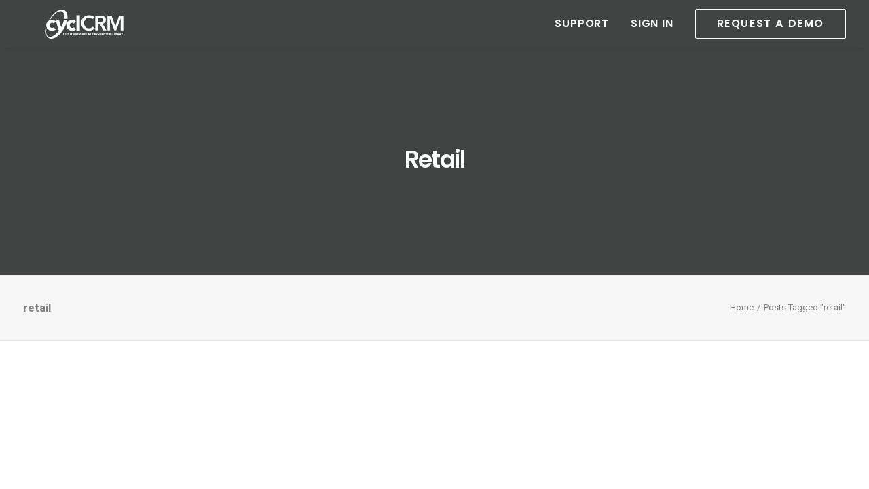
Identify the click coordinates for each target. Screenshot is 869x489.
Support (582, 35)
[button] (766, 36)
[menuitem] (586, 36)
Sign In (652, 35)
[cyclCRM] (82, 36)
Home (742, 307)
